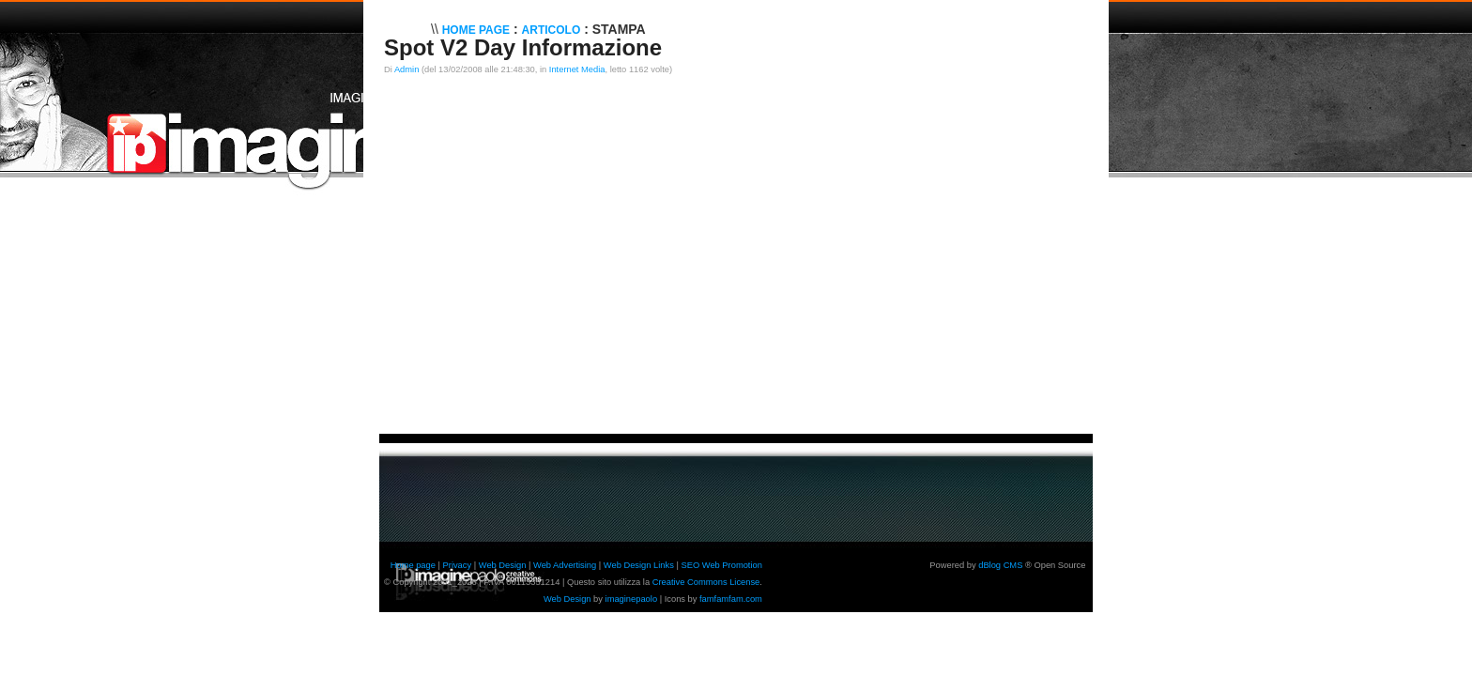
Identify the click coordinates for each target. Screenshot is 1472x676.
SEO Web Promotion (721, 565)
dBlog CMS (1000, 565)
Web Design (503, 565)
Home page (413, 565)
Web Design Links (639, 565)
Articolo (551, 30)
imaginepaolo (632, 599)
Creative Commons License (706, 582)
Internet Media (577, 69)
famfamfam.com (730, 599)
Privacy (457, 565)
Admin (406, 69)
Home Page (476, 30)
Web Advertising (564, 565)
